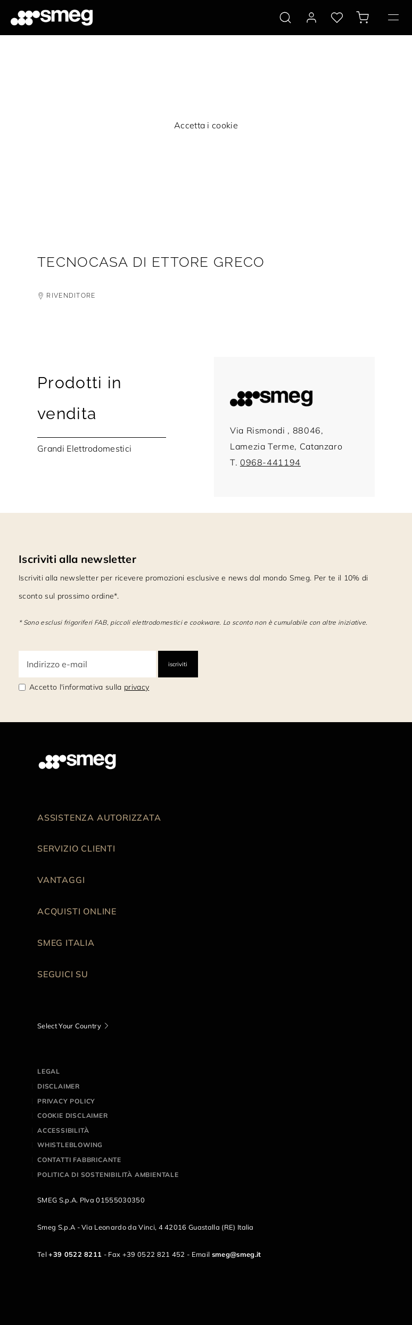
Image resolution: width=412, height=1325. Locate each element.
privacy (136, 687)
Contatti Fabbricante (79, 1160)
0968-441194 (270, 462)
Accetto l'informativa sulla (89, 687)
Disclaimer (58, 1086)
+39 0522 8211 (75, 1254)
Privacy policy (66, 1101)
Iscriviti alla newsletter (77, 559)
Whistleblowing (70, 1145)
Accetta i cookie (206, 125)
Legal (48, 1071)
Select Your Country (69, 1025)
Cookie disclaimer (72, 1115)
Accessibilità (63, 1130)
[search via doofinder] (285, 17)
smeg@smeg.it (236, 1254)
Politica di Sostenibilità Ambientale (108, 1175)
